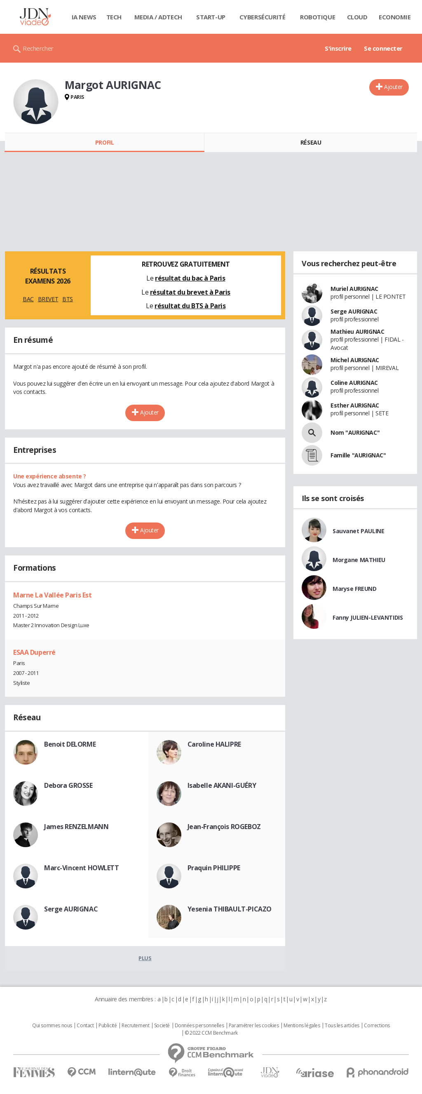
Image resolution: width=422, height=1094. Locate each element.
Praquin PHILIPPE (214, 867)
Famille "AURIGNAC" (358, 455)
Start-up (210, 17)
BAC (28, 299)
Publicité (107, 1025)
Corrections (376, 1025)
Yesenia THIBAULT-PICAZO (230, 909)
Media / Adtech (158, 17)
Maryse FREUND (355, 589)
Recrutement (135, 1025)
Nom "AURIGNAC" (355, 432)
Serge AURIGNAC (71, 909)
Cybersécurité (262, 17)
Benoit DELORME (70, 744)
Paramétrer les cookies (254, 1025)
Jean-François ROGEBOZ (224, 826)
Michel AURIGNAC (355, 360)
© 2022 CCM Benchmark (211, 1033)
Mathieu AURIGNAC (357, 331)
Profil (104, 142)
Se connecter (383, 48)
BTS (67, 299)
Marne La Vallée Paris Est (52, 595)
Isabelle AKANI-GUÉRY (222, 785)
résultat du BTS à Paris (190, 305)
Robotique (317, 17)
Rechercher (38, 48)
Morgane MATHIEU (359, 560)
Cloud (357, 17)
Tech (114, 17)
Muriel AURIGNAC (354, 289)
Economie (395, 17)
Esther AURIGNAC (355, 405)
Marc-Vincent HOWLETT (81, 867)
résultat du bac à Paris (190, 278)
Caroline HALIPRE (214, 744)
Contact (85, 1025)
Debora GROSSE (68, 785)
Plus (144, 958)
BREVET (48, 299)
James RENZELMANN (76, 826)
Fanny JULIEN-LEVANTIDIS (368, 617)
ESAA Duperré (34, 652)
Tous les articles (342, 1025)
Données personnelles (199, 1025)
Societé (162, 1025)
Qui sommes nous (52, 1025)
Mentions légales (302, 1025)
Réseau (310, 142)
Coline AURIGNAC (354, 383)
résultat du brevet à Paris (190, 292)
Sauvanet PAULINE (358, 531)
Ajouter (393, 87)
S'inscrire (338, 48)
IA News (84, 17)
